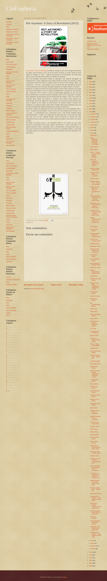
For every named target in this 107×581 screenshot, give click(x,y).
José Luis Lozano (95, 296)
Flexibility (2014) (95, 243)
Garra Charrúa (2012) (94, 438)
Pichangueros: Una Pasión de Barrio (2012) (95, 447)
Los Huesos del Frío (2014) (94, 332)
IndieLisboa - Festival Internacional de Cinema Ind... (95, 506)
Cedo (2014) (93, 309)
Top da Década (10, 145)
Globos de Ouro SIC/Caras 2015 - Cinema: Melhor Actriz (95, 213)
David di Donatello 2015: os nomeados (95, 418)
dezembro (94, 114)
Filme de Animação (11, 64)
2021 (90, 95)
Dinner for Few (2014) (94, 400)
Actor (7, 76)
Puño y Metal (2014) (94, 442)
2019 (90, 100)
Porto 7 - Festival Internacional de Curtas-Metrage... (95, 155)
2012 (90, 557)
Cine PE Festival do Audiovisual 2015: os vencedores (95, 468)
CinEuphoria (21, 8)
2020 (90, 98)
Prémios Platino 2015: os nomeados (94, 174)
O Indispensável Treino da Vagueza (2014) (95, 235)
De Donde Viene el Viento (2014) (95, 452)
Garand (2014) (94, 335)
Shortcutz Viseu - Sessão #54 (95, 169)
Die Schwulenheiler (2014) (95, 304)
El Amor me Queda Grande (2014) (95, 340)
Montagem (9, 105)
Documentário (10, 62)
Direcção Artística (11, 119)
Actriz (7, 78)
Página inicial (56, 285)
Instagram (9, 24)
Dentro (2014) (94, 384)
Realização (9, 69)
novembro (94, 116)
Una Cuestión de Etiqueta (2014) (95, 264)
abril (92, 540)
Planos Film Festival (93, 49)
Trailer (8, 136)
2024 (90, 87)
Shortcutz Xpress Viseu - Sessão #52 (95, 489)
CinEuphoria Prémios (12, 32)
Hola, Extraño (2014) (94, 292)
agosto (93, 125)
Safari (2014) (94, 318)
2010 (90, 563)
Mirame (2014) (94, 434)
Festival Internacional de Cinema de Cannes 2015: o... (95, 221)
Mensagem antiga (76, 285)
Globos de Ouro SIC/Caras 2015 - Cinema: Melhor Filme (95, 198)
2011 (90, 560)
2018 (90, 103)
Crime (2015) (94, 147)
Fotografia (9, 108)
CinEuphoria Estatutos (12, 29)
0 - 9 (7, 391)
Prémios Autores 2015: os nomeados (95, 412)
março (92, 543)
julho (92, 127)
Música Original (10, 110)
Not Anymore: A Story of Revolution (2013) (94, 323)
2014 (90, 552)
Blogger (65, 577)
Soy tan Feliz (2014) (94, 367)
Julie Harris (93, 135)
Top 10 (8, 315)
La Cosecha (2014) (93, 255)
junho (92, 130)
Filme (7, 59)
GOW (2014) (94, 429)
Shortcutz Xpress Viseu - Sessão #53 (95, 357)
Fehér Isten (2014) (95, 267)
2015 (90, 111)
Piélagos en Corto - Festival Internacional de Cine (94, 45)
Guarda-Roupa (10, 122)
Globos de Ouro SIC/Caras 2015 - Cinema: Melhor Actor (95, 205)
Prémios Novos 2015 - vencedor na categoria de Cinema (94, 286)
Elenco (8, 94)
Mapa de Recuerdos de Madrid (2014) (95, 271)
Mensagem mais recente (33, 285)
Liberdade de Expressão (13, 279)
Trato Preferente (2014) (94, 259)
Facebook (9, 22)
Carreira (8, 277)
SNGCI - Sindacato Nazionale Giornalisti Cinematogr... (94, 141)
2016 (90, 109)
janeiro (93, 548)
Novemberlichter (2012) (95, 391)
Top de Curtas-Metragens (10, 142)
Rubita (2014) (94, 348)
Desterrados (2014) (93, 299)
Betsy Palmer (94, 149)
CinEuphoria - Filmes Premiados (12, 39)
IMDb (7, 27)
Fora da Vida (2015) (94, 230)
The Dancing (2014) (94, 387)
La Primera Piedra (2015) (95, 351)
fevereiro (93, 546)
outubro (93, 119)
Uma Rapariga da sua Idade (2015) (95, 522)
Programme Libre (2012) (95, 404)
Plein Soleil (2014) (95, 364)
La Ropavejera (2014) (94, 380)
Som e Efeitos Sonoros (12, 117)
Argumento (9, 103)
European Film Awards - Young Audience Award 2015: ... (95, 499)
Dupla (7, 96)
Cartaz (8, 133)
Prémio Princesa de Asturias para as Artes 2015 (95, 483)
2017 (90, 106)
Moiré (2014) (94, 408)
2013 (90, 555)
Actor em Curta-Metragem (10, 81)
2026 (90, 81)
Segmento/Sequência (12, 131)
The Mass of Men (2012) (95, 395)
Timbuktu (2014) (94, 456)
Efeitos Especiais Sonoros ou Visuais (11, 216)
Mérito (8, 282)
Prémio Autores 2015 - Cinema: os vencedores (95, 182)
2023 (90, 90)
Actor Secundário (11, 89)
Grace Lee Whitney (93, 517)
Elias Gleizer (93, 276)
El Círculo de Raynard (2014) (95, 239)
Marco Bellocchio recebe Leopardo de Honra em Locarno (95, 374)
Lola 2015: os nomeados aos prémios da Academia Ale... (95, 475)
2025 (90, 84)
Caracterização (10, 125)
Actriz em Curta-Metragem (10, 85)
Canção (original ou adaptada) (11, 113)
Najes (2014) (94, 311)
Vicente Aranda (94, 178)
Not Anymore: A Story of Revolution (36, 70)
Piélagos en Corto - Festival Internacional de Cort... (95, 461)
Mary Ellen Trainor (95, 246)
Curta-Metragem (10, 67)
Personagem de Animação (10, 99)
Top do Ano (9, 139)
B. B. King (93, 328)
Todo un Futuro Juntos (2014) (95, 344)
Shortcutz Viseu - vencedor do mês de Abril (95, 250)
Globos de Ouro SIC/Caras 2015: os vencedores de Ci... (95, 190)
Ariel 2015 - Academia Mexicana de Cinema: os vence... (94, 162)
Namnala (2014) (94, 426)
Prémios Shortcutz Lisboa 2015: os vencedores (95, 512)
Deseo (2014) (94, 432)
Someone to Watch (11, 284)
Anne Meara (93, 226)
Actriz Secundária (11, 91)
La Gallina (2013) (95, 361)
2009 (90, 566)
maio (92, 133)
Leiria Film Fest (91, 41)
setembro (93, 122)
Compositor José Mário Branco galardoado (95, 528)
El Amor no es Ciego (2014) (94, 422)
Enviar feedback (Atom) (37, 288)
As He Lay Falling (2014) (95, 315)
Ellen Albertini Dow (95, 493)
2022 (90, 92)
